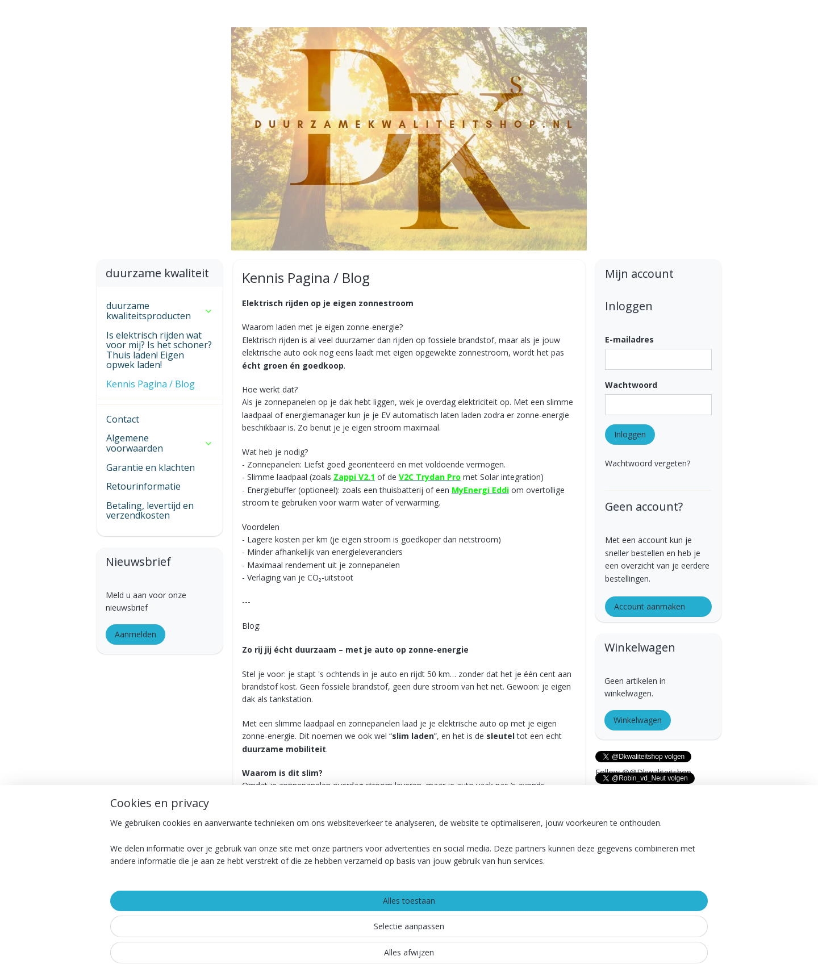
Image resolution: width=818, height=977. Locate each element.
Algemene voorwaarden (159, 443)
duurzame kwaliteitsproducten (159, 310)
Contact (122, 419)
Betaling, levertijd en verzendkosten (150, 510)
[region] (334, 932)
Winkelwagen (638, 720)
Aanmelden (135, 634)
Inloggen (630, 434)
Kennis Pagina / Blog (150, 384)
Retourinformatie (143, 486)
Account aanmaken (649, 606)
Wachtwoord (631, 384)
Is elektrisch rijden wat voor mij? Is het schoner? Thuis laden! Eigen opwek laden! (159, 350)
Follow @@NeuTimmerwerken (651, 814)
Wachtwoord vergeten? (647, 463)
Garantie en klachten (150, 467)
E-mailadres (629, 339)
